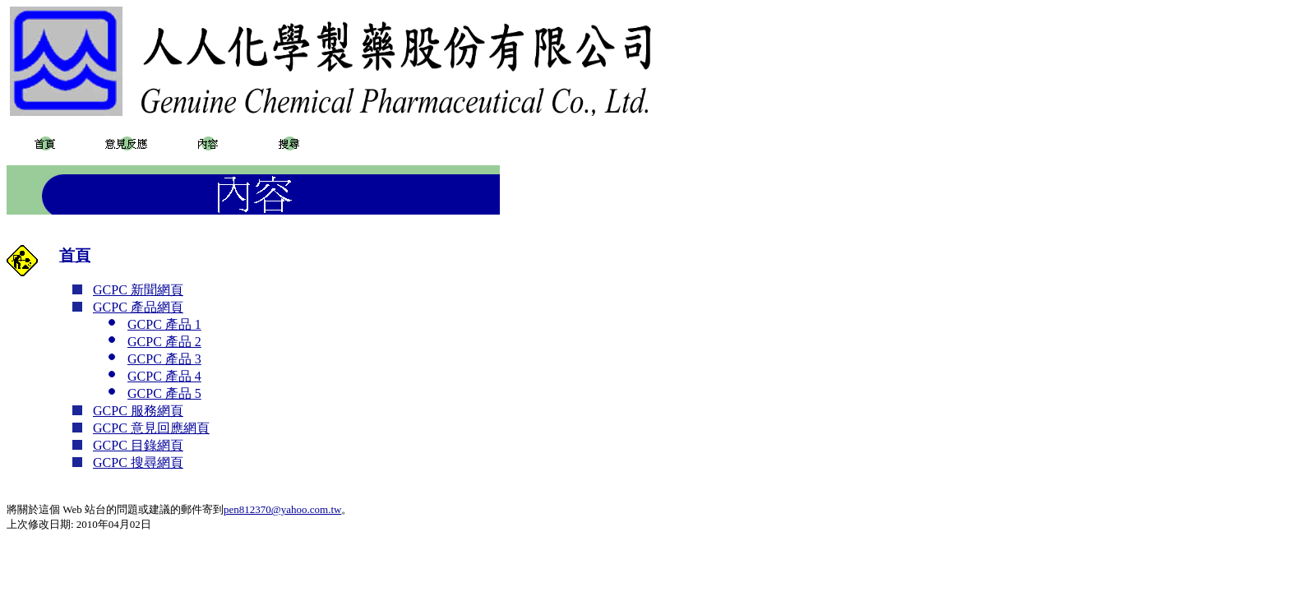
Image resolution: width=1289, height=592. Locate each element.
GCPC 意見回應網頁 (151, 428)
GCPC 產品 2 (164, 342)
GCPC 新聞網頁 (138, 290)
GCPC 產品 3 (164, 359)
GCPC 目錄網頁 (138, 445)
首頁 (74, 255)
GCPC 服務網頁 (138, 411)
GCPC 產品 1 (164, 324)
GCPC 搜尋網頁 (138, 462)
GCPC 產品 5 (164, 393)
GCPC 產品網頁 (138, 307)
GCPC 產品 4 (164, 376)
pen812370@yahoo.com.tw (282, 509)
